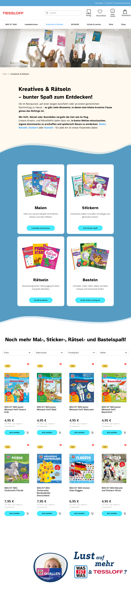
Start (5, 74)
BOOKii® (75, 24)
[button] (31, 432)
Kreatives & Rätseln (54, 24)
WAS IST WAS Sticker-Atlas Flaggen (80, 489)
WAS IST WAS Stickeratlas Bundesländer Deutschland (44, 492)
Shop (123, 24)
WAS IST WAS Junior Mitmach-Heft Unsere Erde (15, 409)
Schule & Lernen (94, 24)
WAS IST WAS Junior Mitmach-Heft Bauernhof (111, 409)
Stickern (90, 207)
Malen (41, 207)
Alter (111, 24)
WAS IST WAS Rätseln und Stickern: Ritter (112, 489)
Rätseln (40, 279)
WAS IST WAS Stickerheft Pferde (13, 489)
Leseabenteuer (31, 24)
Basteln (90, 279)
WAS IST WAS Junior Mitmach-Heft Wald (46, 408)
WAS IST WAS (11, 24)
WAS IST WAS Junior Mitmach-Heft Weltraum (81, 408)
